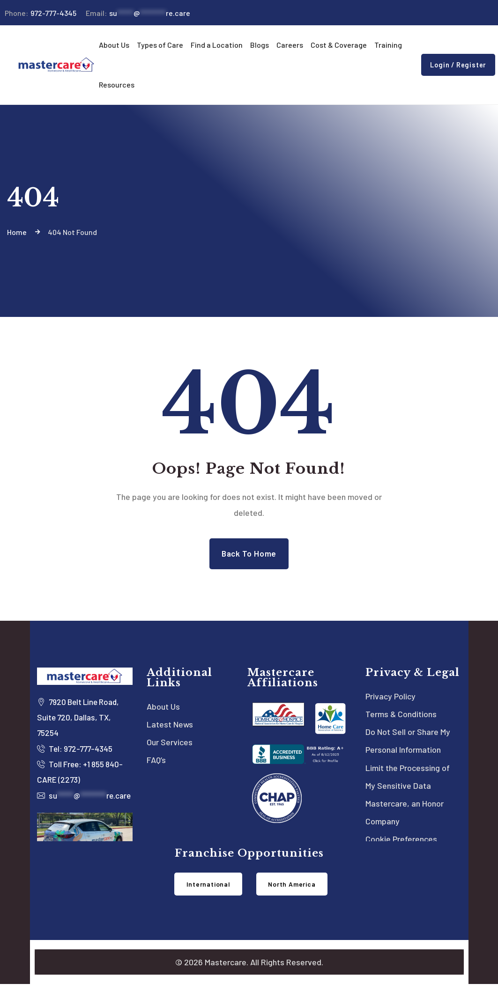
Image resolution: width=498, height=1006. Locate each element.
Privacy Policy (390, 698)
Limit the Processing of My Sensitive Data (407, 782)
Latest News (170, 727)
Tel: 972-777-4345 (77, 752)
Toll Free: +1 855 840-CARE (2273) (73, 776)
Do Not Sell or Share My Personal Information (407, 744)
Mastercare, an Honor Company (404, 819)
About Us (163, 708)
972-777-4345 (40, 13)
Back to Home (249, 554)
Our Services (170, 746)
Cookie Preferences (401, 848)
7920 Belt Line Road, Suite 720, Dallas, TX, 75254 (69, 719)
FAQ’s (156, 764)
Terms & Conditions (401, 717)
